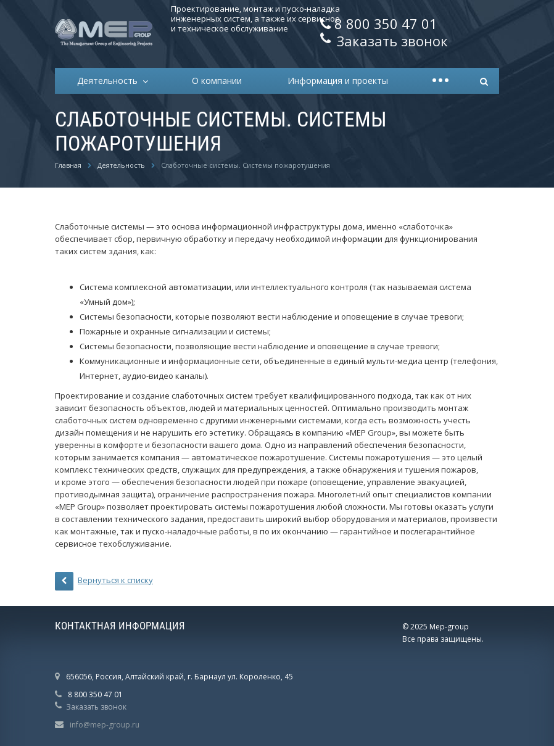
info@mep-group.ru (104, 724)
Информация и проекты (337, 80)
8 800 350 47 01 (385, 23)
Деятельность (110, 80)
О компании (217, 80)
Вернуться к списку (104, 581)
